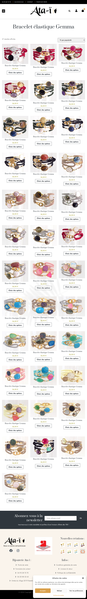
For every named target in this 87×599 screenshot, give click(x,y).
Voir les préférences (76, 591)
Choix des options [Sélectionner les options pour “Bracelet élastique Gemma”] (15, 72)
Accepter (43, 591)
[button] (83, 578)
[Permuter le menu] (3, 11)
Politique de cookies (58, 595)
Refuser (59, 591)
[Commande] (71, 40)
